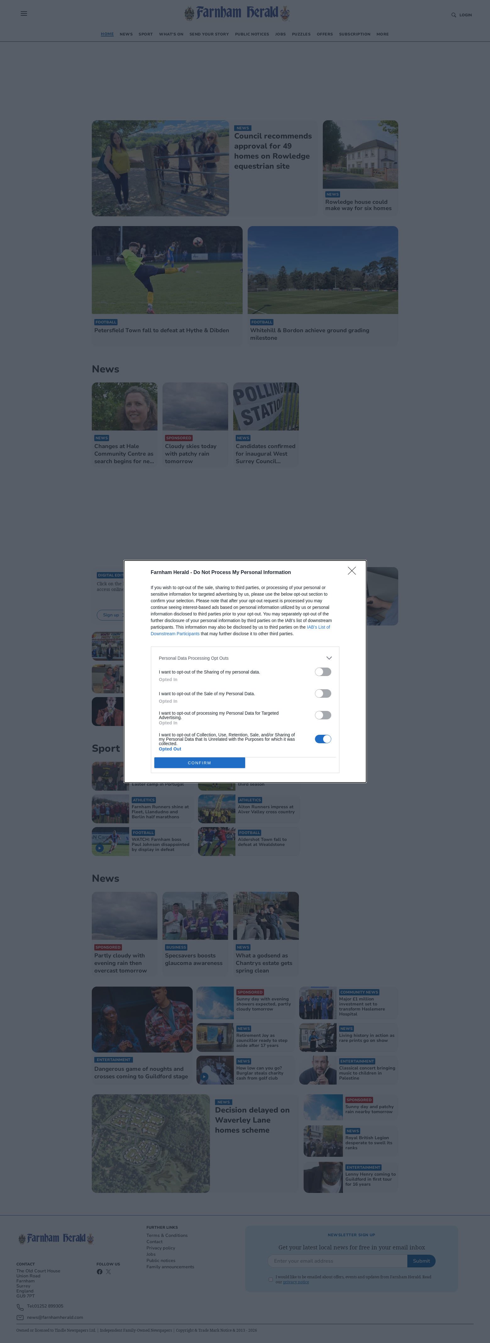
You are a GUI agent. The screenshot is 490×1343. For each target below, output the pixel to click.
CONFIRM (200, 762)
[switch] (323, 672)
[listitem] (245, 658)
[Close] (354, 573)
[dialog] (245, 671)
